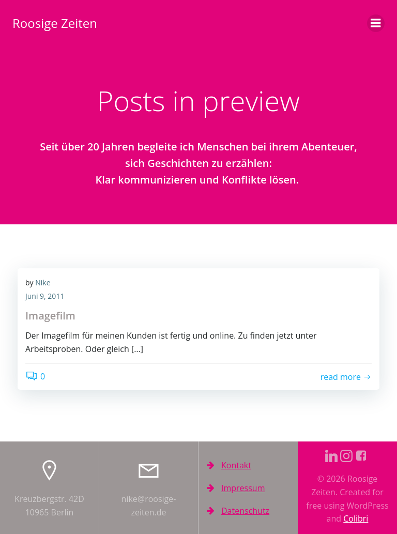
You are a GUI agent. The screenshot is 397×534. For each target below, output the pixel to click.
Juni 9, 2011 (44, 296)
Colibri (355, 518)
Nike (42, 282)
